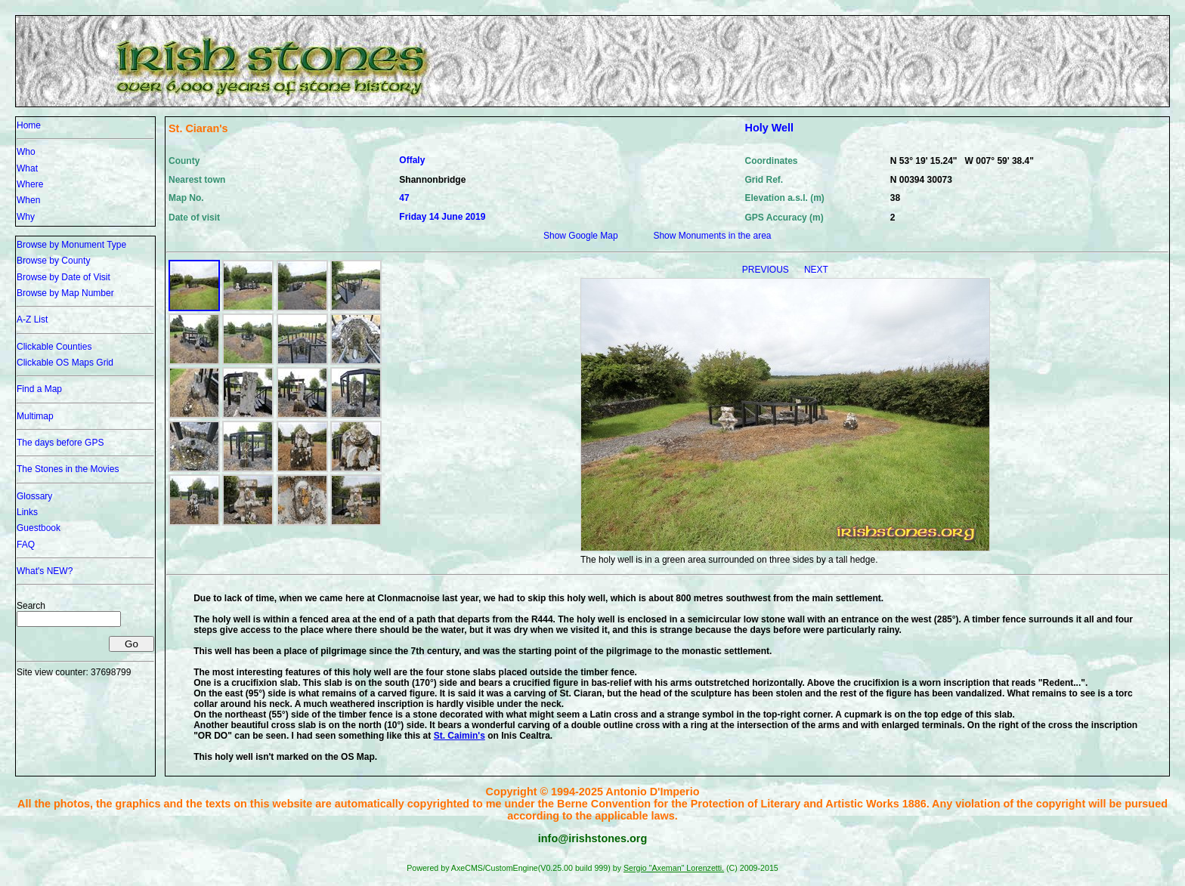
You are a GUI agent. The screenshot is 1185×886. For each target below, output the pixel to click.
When (28, 200)
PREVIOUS (766, 269)
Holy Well (769, 128)
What (27, 168)
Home (29, 125)
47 (404, 198)
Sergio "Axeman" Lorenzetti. (673, 867)
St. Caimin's (459, 735)
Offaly (412, 160)
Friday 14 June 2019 (442, 216)
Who (26, 152)
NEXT (816, 269)
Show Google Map (580, 235)
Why (26, 216)
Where (30, 184)
